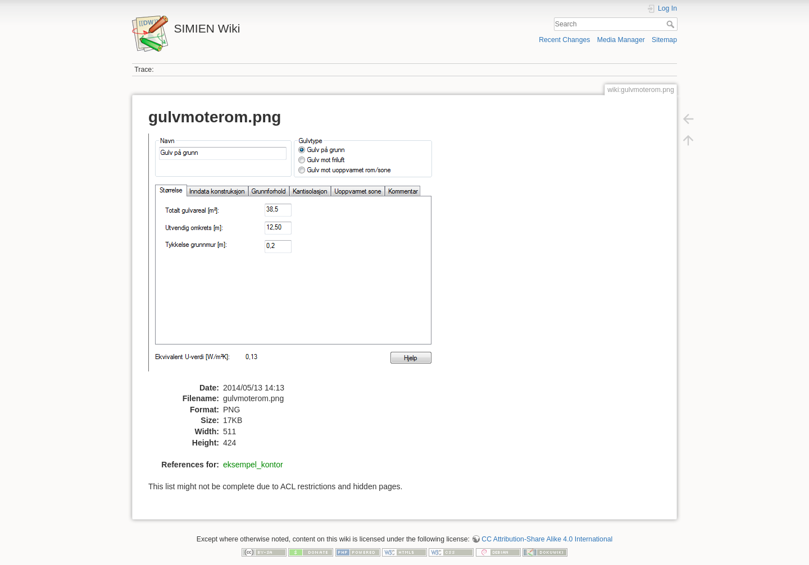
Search (671, 24)
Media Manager (621, 40)
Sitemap (664, 40)
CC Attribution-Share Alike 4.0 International (546, 539)
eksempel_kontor (253, 464)
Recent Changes (564, 40)
